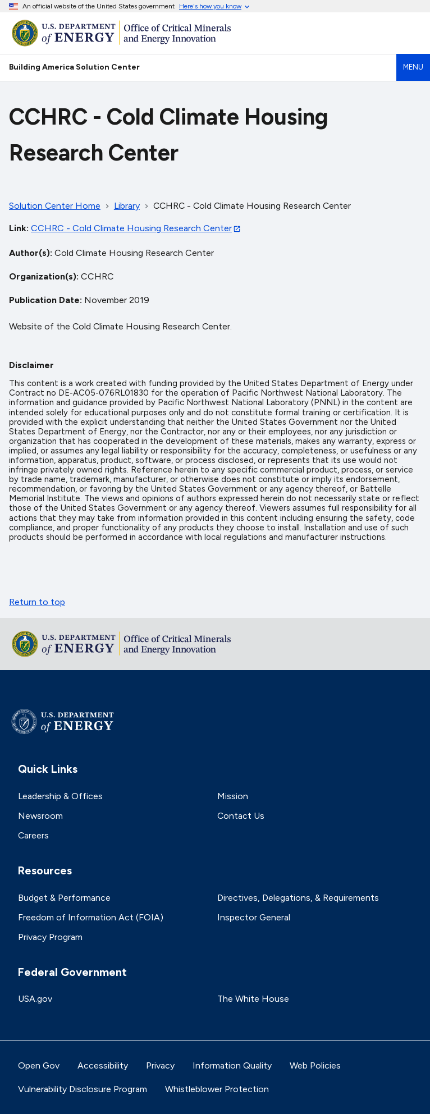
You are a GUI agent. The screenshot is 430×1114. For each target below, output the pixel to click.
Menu (413, 67)
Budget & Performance (64, 897)
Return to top (37, 602)
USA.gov (35, 998)
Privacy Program (50, 937)
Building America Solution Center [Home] (74, 66)
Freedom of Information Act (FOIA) (90, 917)
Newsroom (40, 815)
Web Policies (315, 1065)
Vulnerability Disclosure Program (82, 1089)
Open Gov (39, 1065)
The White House (253, 998)
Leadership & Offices (60, 796)
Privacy (160, 1065)
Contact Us (240, 815)
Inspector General (253, 917)
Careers (33, 835)
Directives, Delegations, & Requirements (298, 897)
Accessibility (102, 1065)
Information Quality (232, 1065)
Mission (232, 796)
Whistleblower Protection (217, 1089)
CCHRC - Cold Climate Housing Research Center (131, 228)
